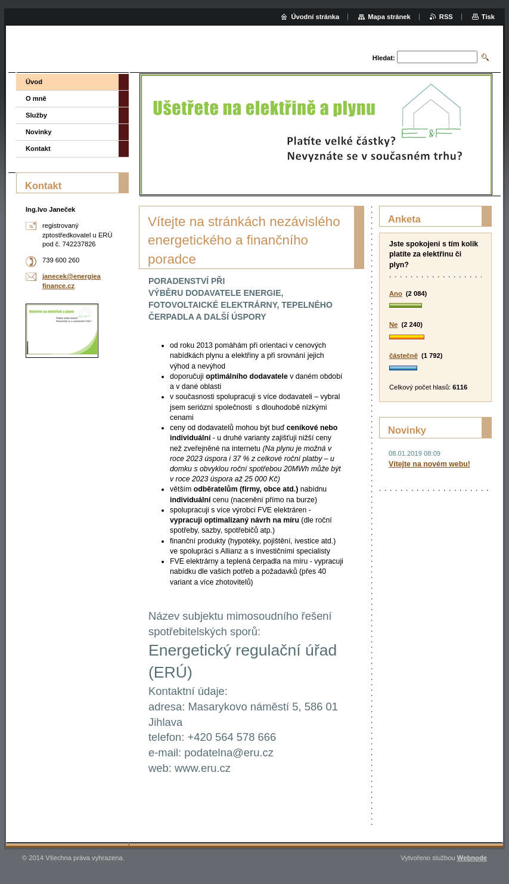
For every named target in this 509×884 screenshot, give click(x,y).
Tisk (488, 16)
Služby (36, 115)
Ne (393, 324)
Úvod (34, 81)
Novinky (39, 131)
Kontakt (38, 148)
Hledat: (384, 57)
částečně (403, 355)
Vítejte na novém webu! (429, 464)
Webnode (472, 857)
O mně (36, 98)
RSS (446, 16)
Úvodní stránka (315, 16)
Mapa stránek (389, 16)
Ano (395, 293)
